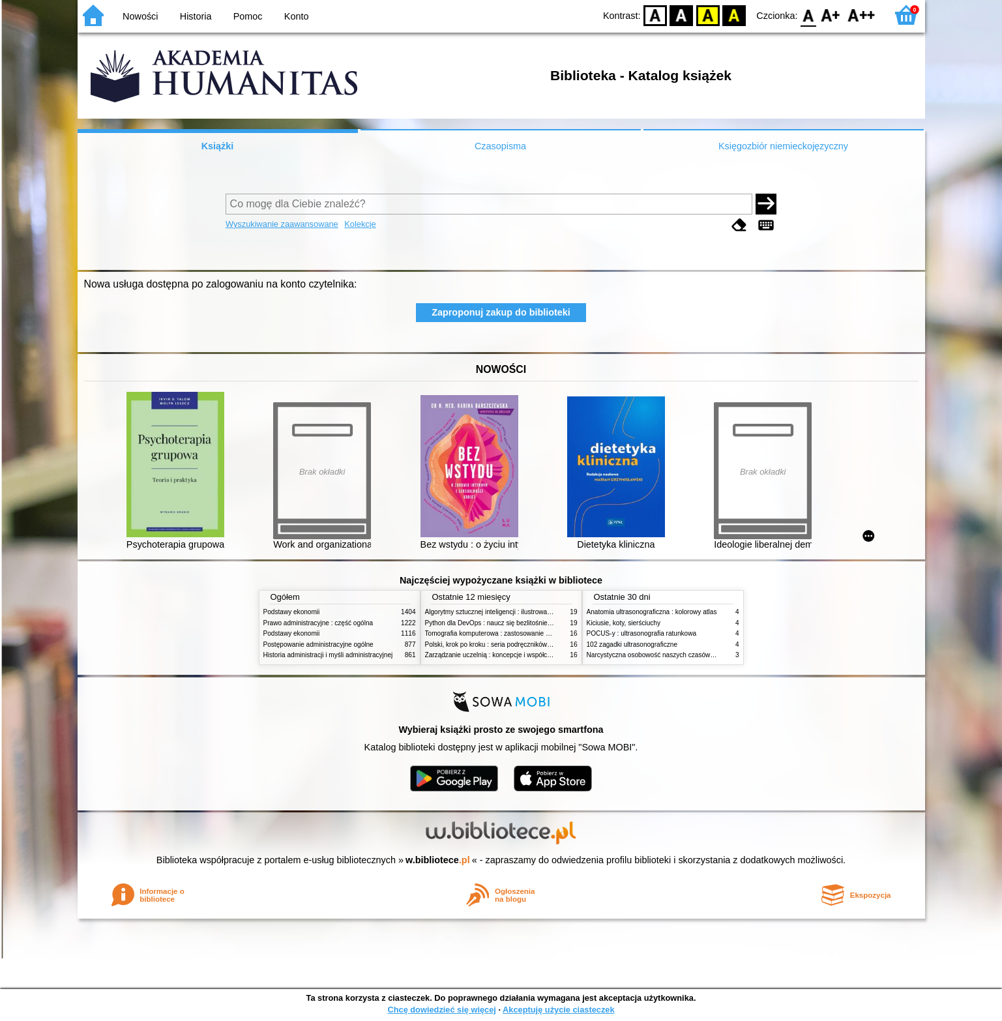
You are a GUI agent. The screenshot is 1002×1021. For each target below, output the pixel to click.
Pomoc (248, 16)
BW (681, 14)
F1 (831, 14)
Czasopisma (500, 146)
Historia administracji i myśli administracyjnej (328, 654)
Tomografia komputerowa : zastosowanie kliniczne (498, 633)
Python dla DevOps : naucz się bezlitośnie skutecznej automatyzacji (524, 623)
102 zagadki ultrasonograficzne (632, 644)
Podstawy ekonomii (291, 611)
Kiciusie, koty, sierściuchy (624, 623)
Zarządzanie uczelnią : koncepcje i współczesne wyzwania (510, 654)
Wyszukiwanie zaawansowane (282, 224)
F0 (809, 14)
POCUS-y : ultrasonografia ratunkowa (642, 633)
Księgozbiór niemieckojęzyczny (783, 146)
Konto (296, 16)
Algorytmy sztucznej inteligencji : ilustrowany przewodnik (507, 611)
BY (734, 14)
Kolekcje (360, 224)
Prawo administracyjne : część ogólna (318, 623)
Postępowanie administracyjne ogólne (318, 644)
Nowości (140, 16)
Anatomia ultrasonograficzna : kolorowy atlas (652, 611)
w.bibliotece (437, 860)
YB (708, 14)
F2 (861, 14)
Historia (196, 16)
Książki (217, 146)
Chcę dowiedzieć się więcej (441, 1009)
